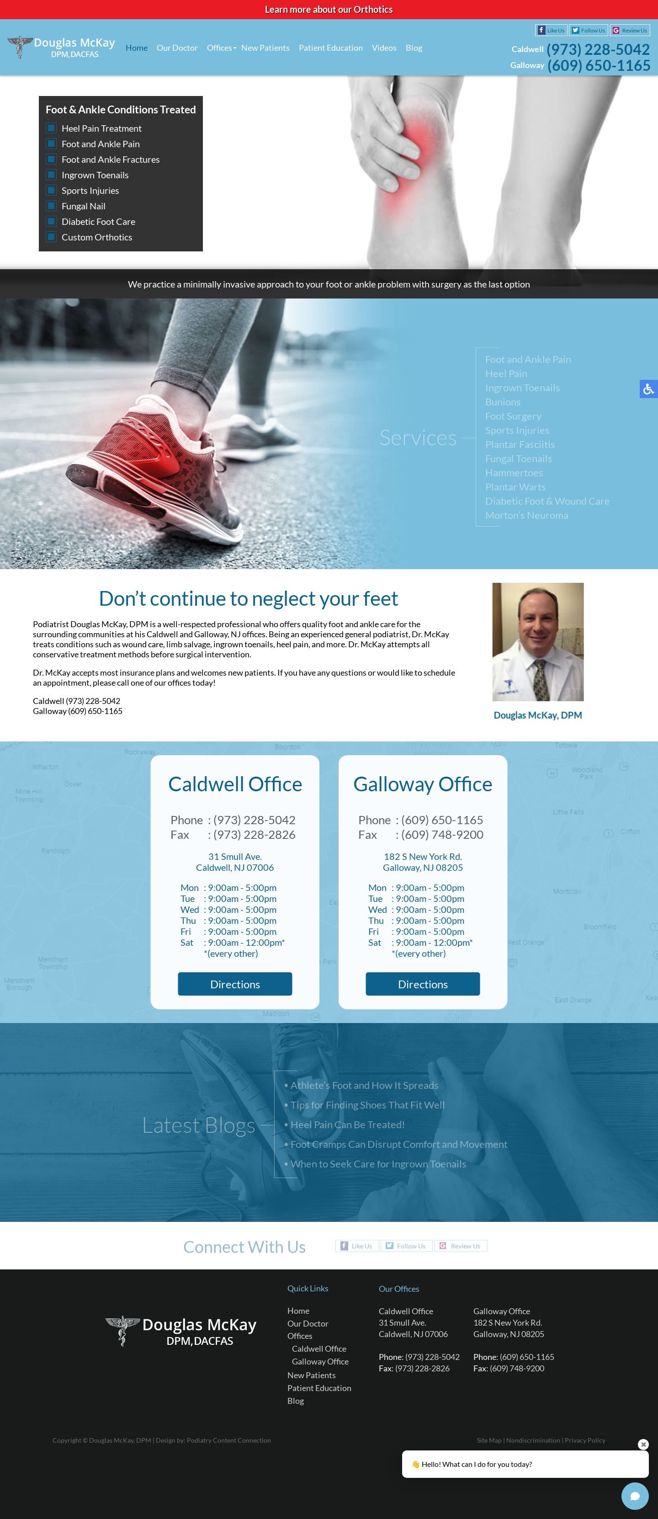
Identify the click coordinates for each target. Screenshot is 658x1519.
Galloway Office (320, 1361)
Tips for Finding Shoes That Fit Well (368, 1105)
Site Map (489, 1440)
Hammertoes (514, 474)
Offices (219, 48)
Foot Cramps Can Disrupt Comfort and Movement (399, 1145)
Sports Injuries (90, 190)
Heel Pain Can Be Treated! (348, 1125)
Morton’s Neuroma (526, 517)
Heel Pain (506, 375)
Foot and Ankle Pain (101, 143)
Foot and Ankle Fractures (111, 159)
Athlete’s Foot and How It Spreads (365, 1086)
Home (137, 48)
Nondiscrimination (533, 1440)
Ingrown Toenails (95, 174)
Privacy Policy (585, 1440)
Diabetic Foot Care (98, 221)
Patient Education (331, 48)
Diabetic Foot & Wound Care (547, 502)
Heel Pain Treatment (102, 128)
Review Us (634, 30)
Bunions (503, 403)
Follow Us (593, 30)
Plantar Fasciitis (520, 446)
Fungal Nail (84, 205)
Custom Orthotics (97, 236)
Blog (414, 48)
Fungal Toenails (518, 460)
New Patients (265, 48)
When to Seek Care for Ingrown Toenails (379, 1164)
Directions (232, 984)
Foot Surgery (513, 417)
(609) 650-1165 (599, 65)
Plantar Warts (515, 488)
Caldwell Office (319, 1348)
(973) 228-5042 (598, 49)
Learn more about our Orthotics (329, 9)
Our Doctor (177, 48)
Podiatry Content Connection (229, 1440)
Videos (384, 48)
